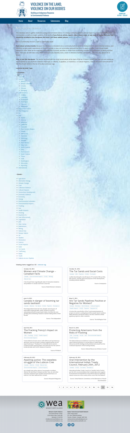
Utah (22, 159)
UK (19, 113)
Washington (25, 161)
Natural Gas (22, 231)
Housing (21, 213)
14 (112, 387)
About (30, 20)
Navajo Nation (23, 233)
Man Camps (22, 224)
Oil (19, 235)
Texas (23, 156)
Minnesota (24, 134)
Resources (42, 20)
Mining (20, 228)
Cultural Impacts (23, 190)
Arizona (23, 120)
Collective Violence (24, 188)
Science (20, 242)
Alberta (23, 81)
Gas (19, 208)
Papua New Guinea (24, 109)
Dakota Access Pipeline (26, 258)
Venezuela (24, 106)
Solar (20, 247)
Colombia (24, 97)
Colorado (24, 127)
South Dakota (25, 154)
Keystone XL (22, 215)
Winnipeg (24, 90)
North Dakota (25, 147)
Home (21, 20)
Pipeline (21, 238)
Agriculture (21, 179)
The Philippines (23, 111)
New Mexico (25, 143)
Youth (20, 256)
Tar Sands (21, 249)
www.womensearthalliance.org (54, 421)
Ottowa (23, 88)
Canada (20, 79)
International (22, 168)
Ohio (22, 150)
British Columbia (26, 84)
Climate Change (23, 183)
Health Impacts (23, 210)
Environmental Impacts (26, 204)
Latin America (23, 93)
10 (94, 387)
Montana (24, 136)
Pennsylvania (25, 152)
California (24, 124)
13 (107, 387)
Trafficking (21, 251)
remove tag (42, 265)
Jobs (19, 222)
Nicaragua (24, 102)
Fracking (21, 206)
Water (20, 254)
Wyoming (24, 165)
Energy (20, 199)
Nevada (23, 140)
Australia (21, 77)
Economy (21, 197)
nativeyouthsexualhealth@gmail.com (77, 419)
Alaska (23, 118)
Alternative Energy (24, 181)
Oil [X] (45, 276)
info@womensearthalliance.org (54, 419)
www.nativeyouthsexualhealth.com (76, 421)
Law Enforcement (24, 217)
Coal (19, 185)
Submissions (55, 20)
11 (98, 387)
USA (19, 115)
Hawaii (23, 131)
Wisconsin (24, 163)
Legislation (22, 219)
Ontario (23, 86)
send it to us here (74, 37)
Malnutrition (22, 226)
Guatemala (24, 99)
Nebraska (24, 138)
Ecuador (23, 95)
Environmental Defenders (27, 201)
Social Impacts (23, 244)
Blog (66, 20)
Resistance (22, 240)
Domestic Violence (24, 194)
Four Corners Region (28, 129)
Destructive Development (26, 192)
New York (24, 145)
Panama (23, 104)
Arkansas (24, 122)
